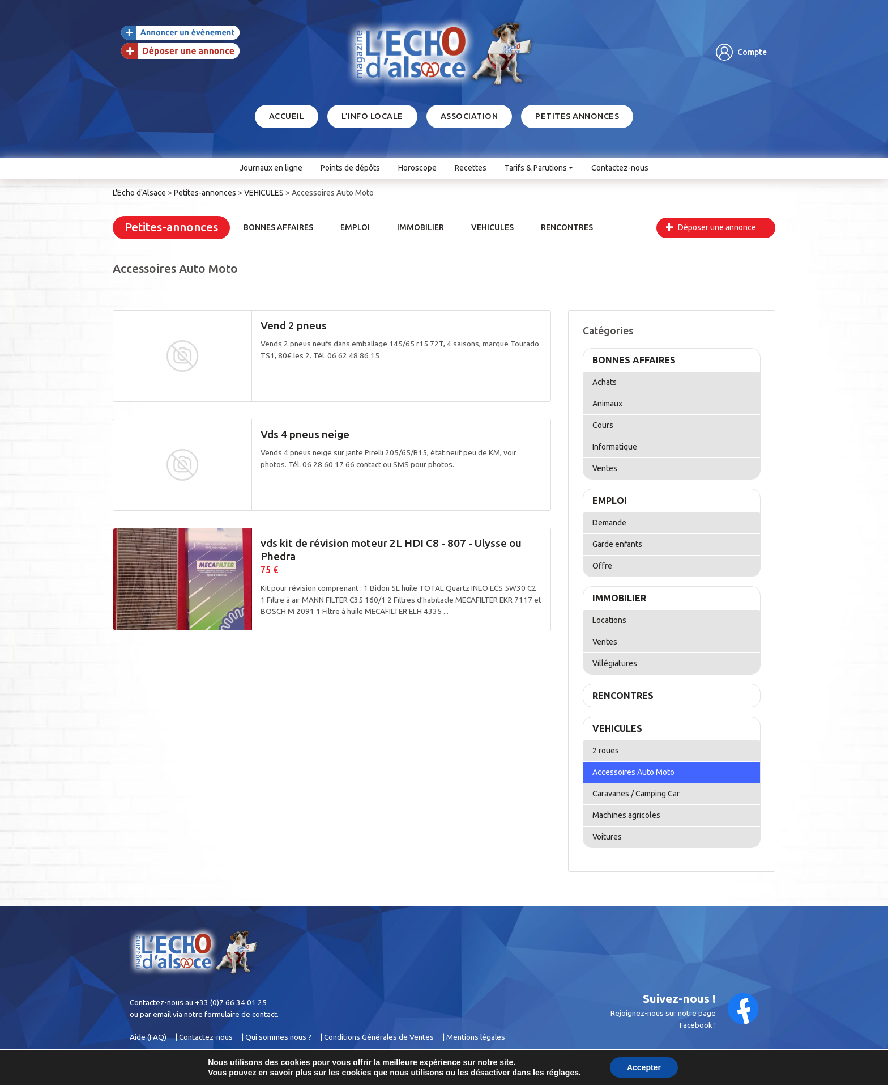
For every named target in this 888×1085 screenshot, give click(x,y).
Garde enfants (617, 544)
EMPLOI (355, 227)
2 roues (605, 750)
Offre (602, 565)
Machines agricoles (626, 815)
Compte (752, 52)
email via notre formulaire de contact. (216, 1014)
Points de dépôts (350, 167)
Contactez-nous (619, 167)
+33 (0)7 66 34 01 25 (231, 1002)
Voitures (607, 836)
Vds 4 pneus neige (305, 434)
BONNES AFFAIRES (278, 227)
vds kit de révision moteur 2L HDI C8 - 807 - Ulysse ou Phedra (391, 549)
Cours (602, 425)
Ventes (604, 468)
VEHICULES (492, 227)
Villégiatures (614, 663)
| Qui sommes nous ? (276, 1036)
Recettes (470, 167)
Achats (604, 382)
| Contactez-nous (204, 1036)
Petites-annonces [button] (171, 227)
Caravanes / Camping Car (636, 793)
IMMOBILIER (420, 227)
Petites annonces (577, 116)
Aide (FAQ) (148, 1036)
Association (469, 116)
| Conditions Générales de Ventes (377, 1036)
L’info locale (372, 116)
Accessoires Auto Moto (633, 772)
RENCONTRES (567, 227)
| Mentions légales (473, 1036)
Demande (609, 522)
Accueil (287, 116)
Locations (609, 620)
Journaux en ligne (271, 167)
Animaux (607, 403)
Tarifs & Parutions (536, 167)
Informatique (614, 446)
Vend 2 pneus (294, 325)
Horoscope (417, 167)
